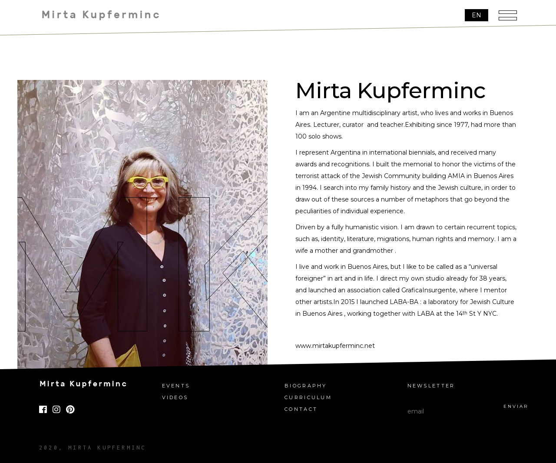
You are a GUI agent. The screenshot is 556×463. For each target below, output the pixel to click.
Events (176, 386)
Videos (175, 397)
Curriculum (308, 397)
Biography (306, 386)
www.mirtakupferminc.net (335, 346)
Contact (301, 409)
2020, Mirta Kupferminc (92, 447)
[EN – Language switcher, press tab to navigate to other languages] (476, 15)
